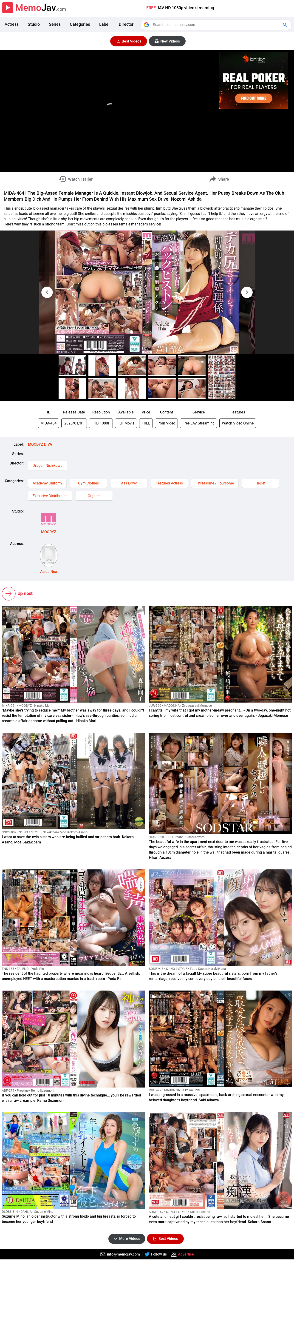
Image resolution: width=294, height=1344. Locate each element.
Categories (80, 24)
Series (55, 24)
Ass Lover (129, 483)
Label (104, 24)
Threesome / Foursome (215, 483)
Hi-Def (260, 483)
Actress (12, 24)
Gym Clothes (88, 483)
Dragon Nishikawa (47, 465)
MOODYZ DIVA (40, 444)
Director (126, 24)
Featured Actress (169, 483)
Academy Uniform (47, 483)
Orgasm (94, 496)
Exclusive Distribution (50, 496)
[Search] (216, 25)
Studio (34, 24)
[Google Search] (285, 25)
